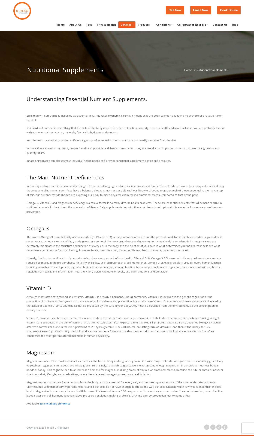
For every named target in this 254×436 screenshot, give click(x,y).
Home (61, 24)
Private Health (106, 24)
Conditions (164, 24)
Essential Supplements (55, 403)
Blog (235, 24)
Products (144, 24)
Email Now (200, 10)
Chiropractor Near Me (192, 24)
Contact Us (220, 24)
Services (127, 24)
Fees (89, 24)
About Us (75, 24)
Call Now (175, 10)
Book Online (229, 10)
